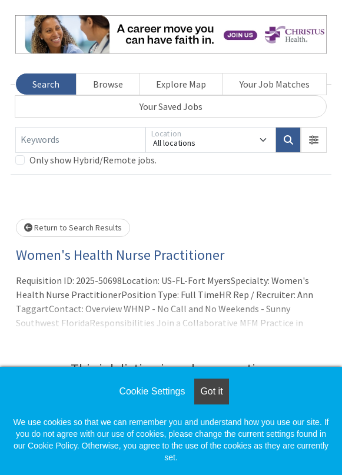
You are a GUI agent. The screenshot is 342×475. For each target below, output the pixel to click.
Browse (108, 84)
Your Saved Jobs (171, 106)
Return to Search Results (73, 227)
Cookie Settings (152, 391)
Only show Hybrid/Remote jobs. (93, 160)
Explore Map (181, 84)
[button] (314, 140)
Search (45, 84)
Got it (211, 391)
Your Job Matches (275, 84)
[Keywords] (80, 140)
